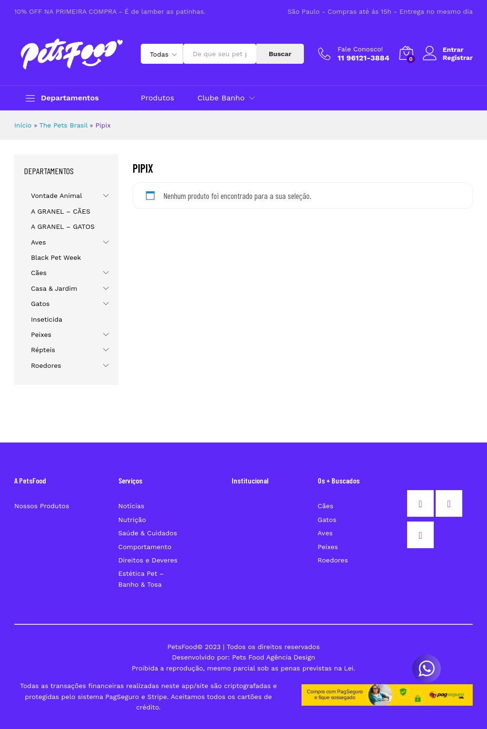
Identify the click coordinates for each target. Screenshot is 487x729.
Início (22, 125)
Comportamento (145, 547)
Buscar (280, 54)
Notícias (131, 506)
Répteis (43, 350)
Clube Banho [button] (220, 98)
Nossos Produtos (41, 506)
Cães (39, 272)
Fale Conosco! (360, 49)
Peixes (41, 334)
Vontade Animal (56, 195)
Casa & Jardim (54, 288)
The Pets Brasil (63, 125)
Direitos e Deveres (148, 560)
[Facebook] (423, 503)
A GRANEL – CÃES (60, 211)
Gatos (40, 303)
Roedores (46, 365)
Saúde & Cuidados (147, 533)
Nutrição (132, 519)
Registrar (458, 57)
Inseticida (46, 319)
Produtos (157, 98)
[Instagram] (451, 503)
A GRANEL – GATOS (63, 226)
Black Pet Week (56, 257)
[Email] (423, 535)
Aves (38, 242)
